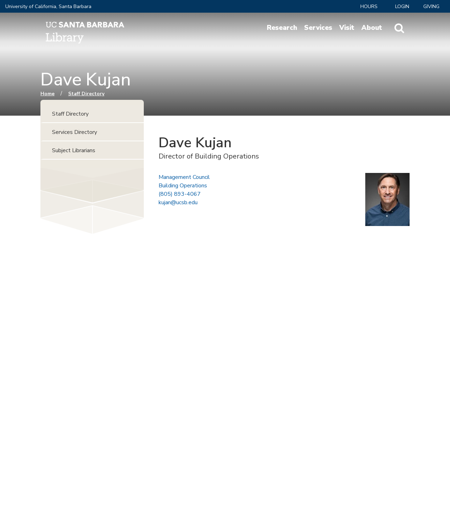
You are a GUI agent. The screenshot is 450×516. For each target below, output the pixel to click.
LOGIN (402, 6)
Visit (346, 27)
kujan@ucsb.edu (178, 202)
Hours (369, 6)
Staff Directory (86, 93)
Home (47, 93)
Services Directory (74, 132)
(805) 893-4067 (180, 194)
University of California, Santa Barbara (48, 6)
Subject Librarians (73, 150)
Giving (431, 6)
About (371, 27)
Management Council (184, 177)
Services (318, 27)
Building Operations (183, 185)
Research (282, 27)
